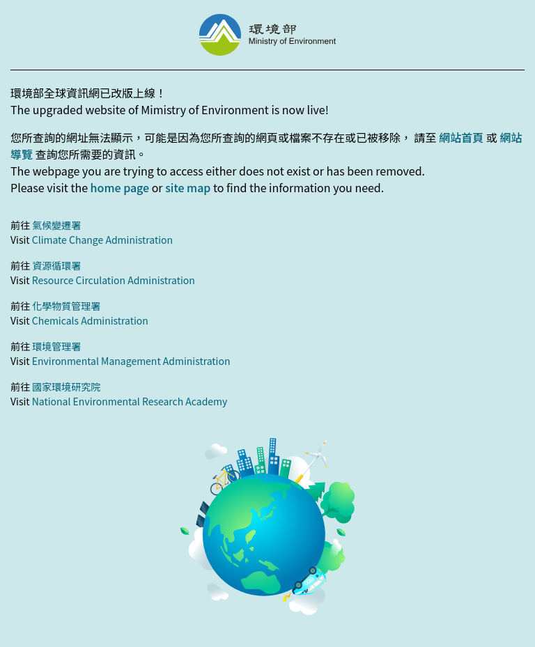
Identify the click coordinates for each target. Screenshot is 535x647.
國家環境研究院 (66, 386)
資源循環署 (56, 265)
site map (187, 187)
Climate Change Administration (102, 240)
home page (120, 187)
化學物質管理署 (66, 306)
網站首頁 (461, 137)
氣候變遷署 (56, 225)
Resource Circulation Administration (113, 280)
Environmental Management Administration (131, 361)
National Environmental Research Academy (130, 401)
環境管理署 (56, 346)
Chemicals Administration (90, 320)
